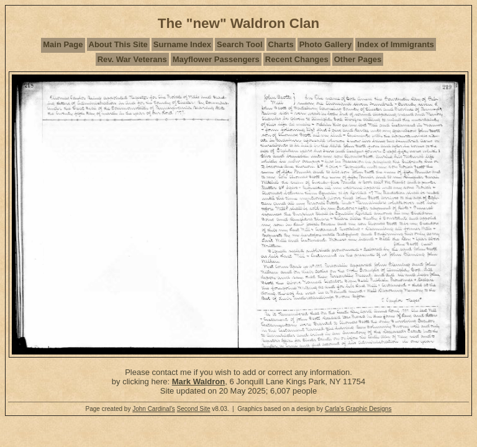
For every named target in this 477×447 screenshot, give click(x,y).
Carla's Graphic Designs (358, 408)
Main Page (63, 44)
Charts (281, 44)
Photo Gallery (325, 44)
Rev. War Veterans (132, 59)
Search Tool (239, 44)
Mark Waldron (198, 381)
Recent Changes (297, 59)
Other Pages (358, 59)
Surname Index (182, 44)
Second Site (194, 408)
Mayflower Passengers (216, 59)
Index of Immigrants (395, 44)
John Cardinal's (153, 408)
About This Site (118, 44)
